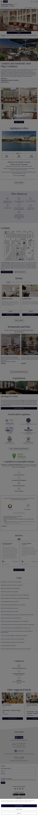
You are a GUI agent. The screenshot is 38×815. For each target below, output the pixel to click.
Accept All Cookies (19, 805)
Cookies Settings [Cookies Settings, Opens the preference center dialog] (19, 809)
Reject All (19, 813)
